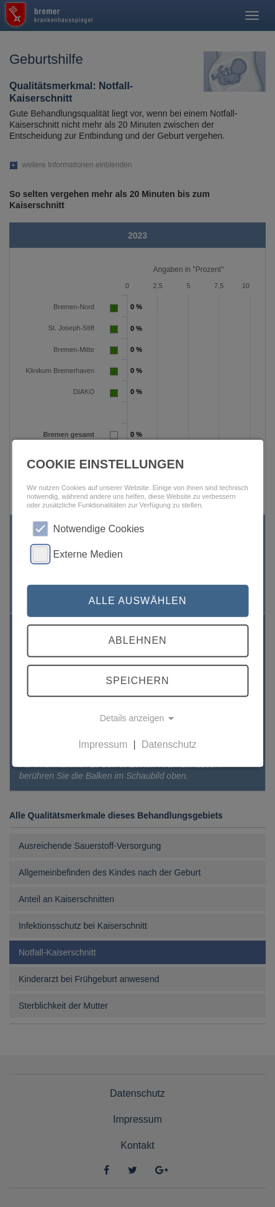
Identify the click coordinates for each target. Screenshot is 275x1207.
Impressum (102, 744)
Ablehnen (137, 640)
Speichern (137, 680)
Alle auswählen (137, 600)
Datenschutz (169, 744)
